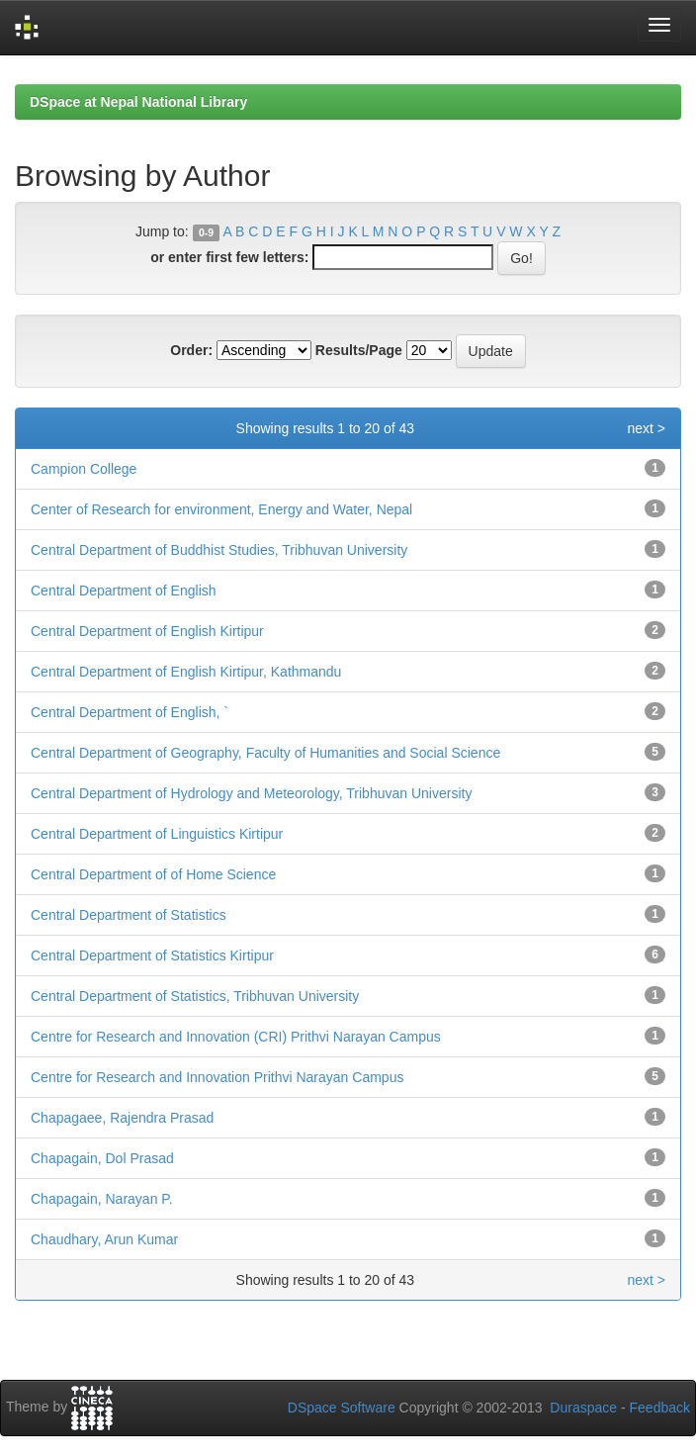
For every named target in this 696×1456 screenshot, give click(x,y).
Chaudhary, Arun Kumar (104, 1239)
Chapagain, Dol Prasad (102, 1158)
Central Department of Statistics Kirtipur (152, 955)
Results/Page (358, 350)
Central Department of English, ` (129, 712)
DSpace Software (341, 1407)
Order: (191, 350)
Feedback (660, 1407)
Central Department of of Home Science (153, 874)
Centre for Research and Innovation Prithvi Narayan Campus (217, 1077)
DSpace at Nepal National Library (138, 102)
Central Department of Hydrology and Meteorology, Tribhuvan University (251, 793)
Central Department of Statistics (128, 915)
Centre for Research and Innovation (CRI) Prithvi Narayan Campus (236, 1037)
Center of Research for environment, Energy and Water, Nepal (221, 509)
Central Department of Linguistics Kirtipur (157, 834)
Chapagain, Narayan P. (102, 1199)
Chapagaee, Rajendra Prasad (122, 1118)
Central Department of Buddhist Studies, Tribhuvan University (219, 550)
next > (646, 428)
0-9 (206, 232)
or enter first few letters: (229, 257)
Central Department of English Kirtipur (147, 631)
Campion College (83, 469)
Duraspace (583, 1407)
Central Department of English (124, 590)
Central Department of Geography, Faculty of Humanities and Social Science (265, 753)
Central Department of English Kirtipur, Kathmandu (186, 672)
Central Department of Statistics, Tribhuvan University (195, 996)
